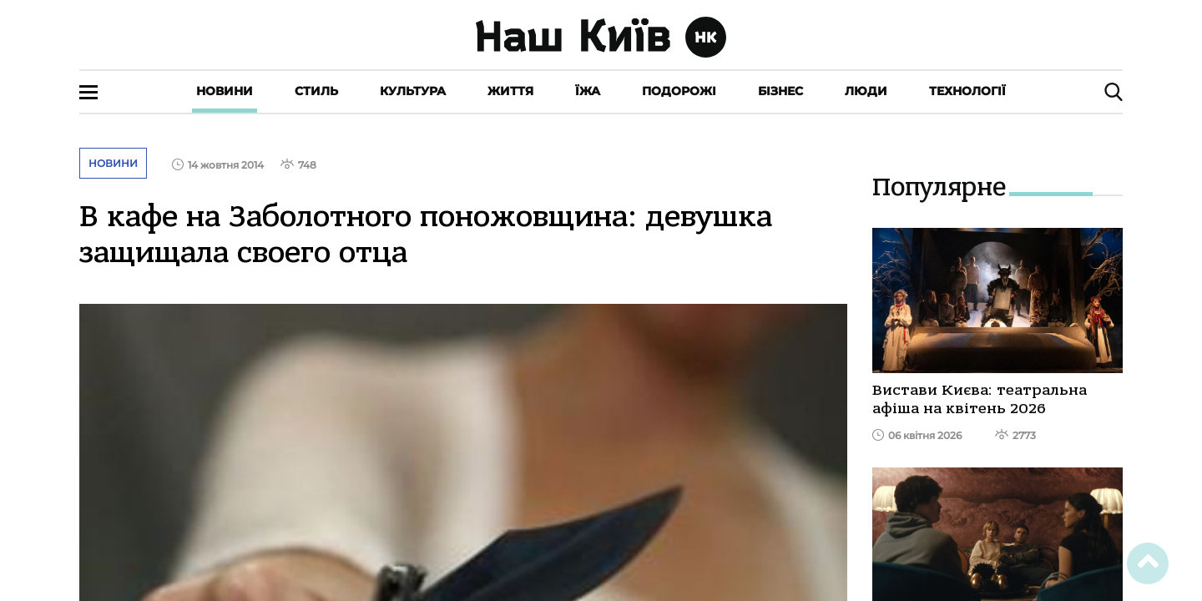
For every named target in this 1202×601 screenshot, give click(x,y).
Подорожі (679, 90)
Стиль (316, 90)
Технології (967, 90)
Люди (866, 90)
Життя (510, 90)
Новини (224, 90)
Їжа (587, 90)
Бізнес (780, 90)
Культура (413, 90)
